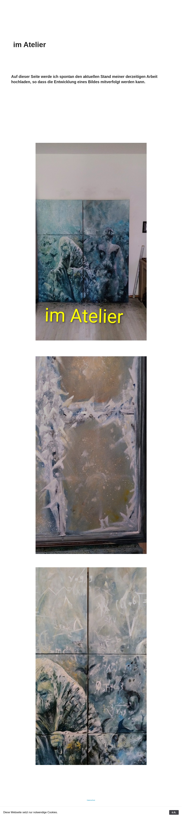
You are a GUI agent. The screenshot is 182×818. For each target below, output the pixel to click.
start (22, 9)
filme (105, 9)
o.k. (174, 812)
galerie (48, 9)
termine (131, 9)
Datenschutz (91, 800)
